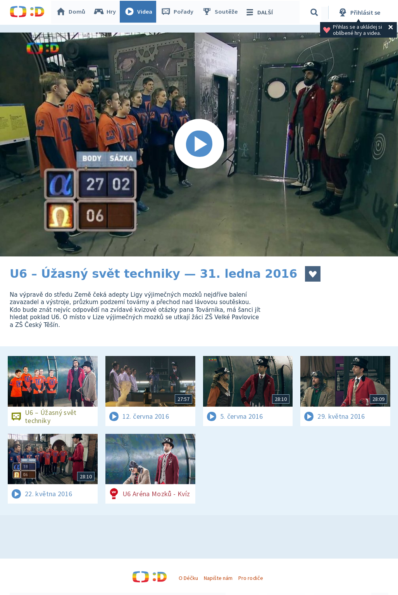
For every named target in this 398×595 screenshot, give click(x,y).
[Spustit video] (199, 144)
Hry (106, 12)
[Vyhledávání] (315, 12)
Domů (72, 12)
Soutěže (221, 12)
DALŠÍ (260, 12)
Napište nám (218, 577)
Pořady (178, 12)
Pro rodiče (250, 577)
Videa (140, 12)
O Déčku (188, 577)
